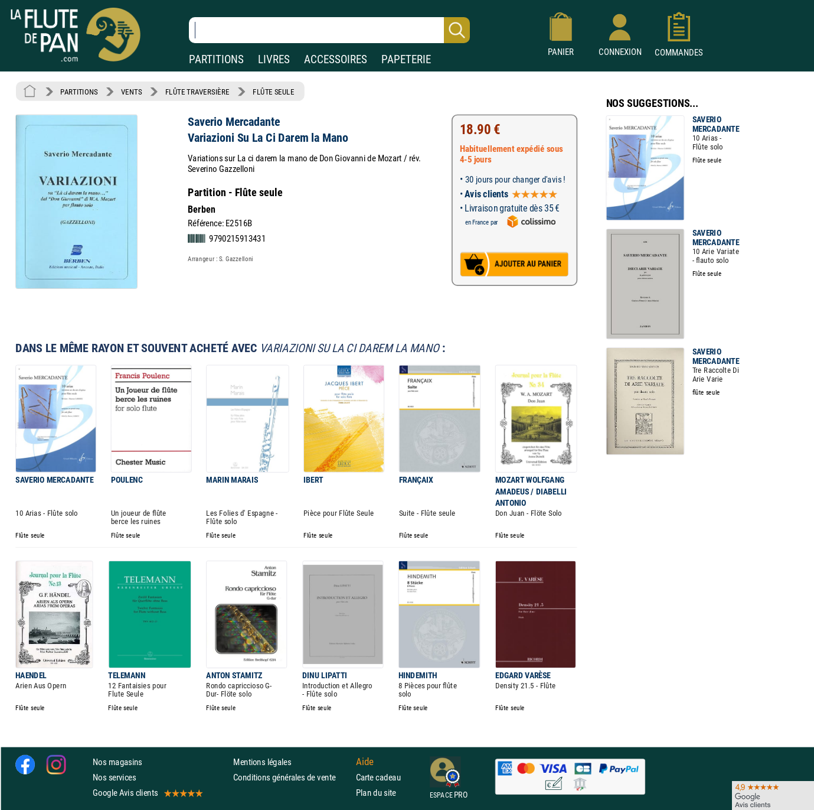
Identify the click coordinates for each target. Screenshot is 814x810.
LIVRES (274, 59)
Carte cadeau (378, 777)
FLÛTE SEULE (274, 91)
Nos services (114, 777)
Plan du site (376, 793)
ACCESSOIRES (335, 59)
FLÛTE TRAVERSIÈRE (197, 91)
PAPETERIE (406, 59)
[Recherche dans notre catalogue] (329, 30)
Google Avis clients (147, 793)
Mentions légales (262, 762)
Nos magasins (117, 762)
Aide (365, 761)
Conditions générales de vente (292, 777)
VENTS (131, 91)
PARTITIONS (216, 59)
